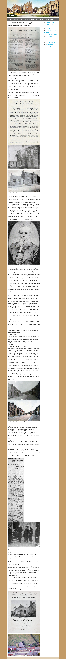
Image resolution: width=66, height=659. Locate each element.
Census (41, 19)
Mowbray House (49, 44)
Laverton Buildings (50, 48)
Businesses (34, 19)
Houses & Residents (24, 19)
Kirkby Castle (49, 46)
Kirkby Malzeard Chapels (51, 34)
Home (9, 19)
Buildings (15, 19)
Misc (45, 19)
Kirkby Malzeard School (51, 28)
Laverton (50, 19)
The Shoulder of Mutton (51, 42)
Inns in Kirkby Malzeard (51, 40)
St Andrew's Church (50, 22)
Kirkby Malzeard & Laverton (25, 12)
